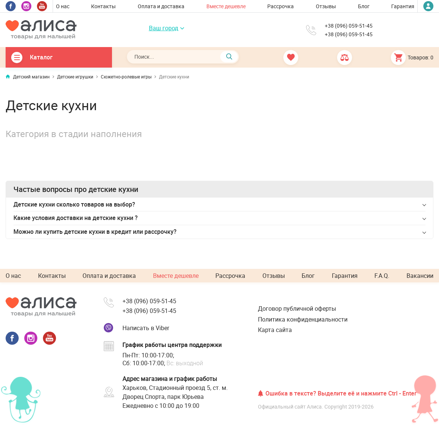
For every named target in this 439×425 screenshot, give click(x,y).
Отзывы (326, 6)
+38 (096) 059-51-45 (349, 25)
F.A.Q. (381, 276)
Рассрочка (280, 6)
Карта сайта (275, 330)
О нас (62, 6)
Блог (364, 6)
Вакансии (420, 276)
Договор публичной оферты (297, 308)
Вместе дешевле (226, 6)
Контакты (103, 6)
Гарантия (402, 6)
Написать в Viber (145, 328)
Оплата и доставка (161, 6)
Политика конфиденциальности (303, 319)
